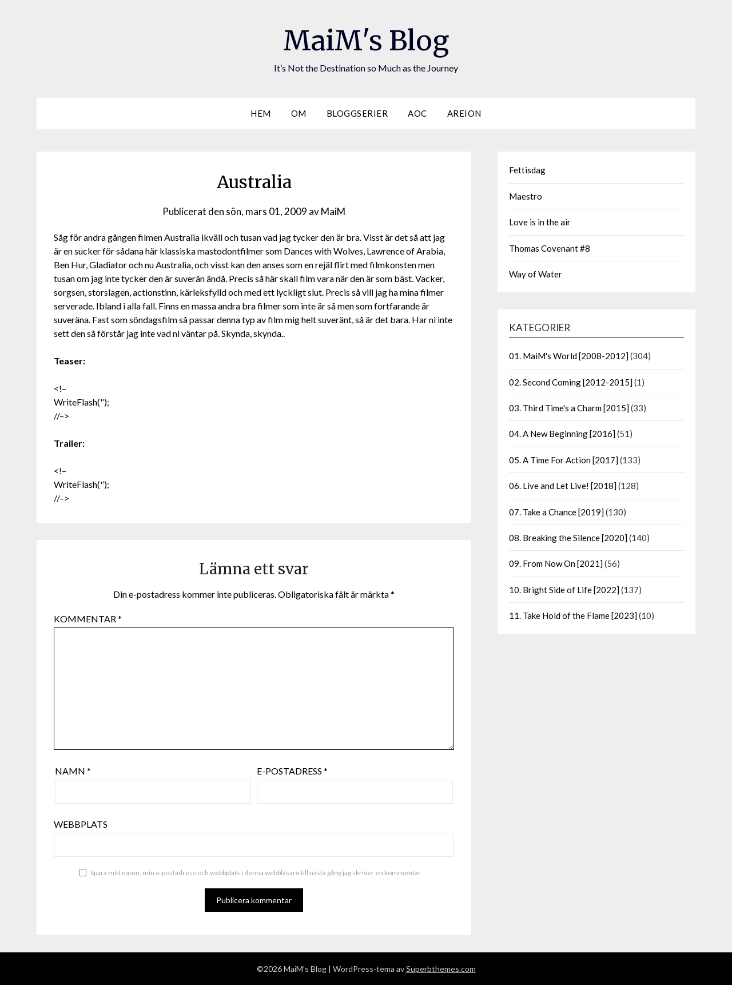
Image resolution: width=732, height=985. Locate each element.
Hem (260, 113)
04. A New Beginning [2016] (562, 433)
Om (299, 113)
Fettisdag (527, 170)
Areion (464, 113)
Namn (73, 770)
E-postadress (292, 770)
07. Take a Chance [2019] (556, 512)
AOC (417, 113)
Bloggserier (357, 113)
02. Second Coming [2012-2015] (570, 382)
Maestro (525, 196)
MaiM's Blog (366, 40)
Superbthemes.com (441, 969)
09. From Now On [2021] (556, 563)
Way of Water (535, 274)
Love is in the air (540, 222)
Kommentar (88, 618)
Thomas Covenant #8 (549, 248)
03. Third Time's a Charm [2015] (569, 408)
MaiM (333, 211)
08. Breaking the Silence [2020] (568, 538)
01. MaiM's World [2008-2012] (568, 356)
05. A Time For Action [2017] (563, 460)
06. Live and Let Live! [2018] (562, 485)
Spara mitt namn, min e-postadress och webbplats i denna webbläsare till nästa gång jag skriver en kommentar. (256, 872)
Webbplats (81, 824)
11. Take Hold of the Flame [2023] (573, 615)
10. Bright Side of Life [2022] (564, 590)
